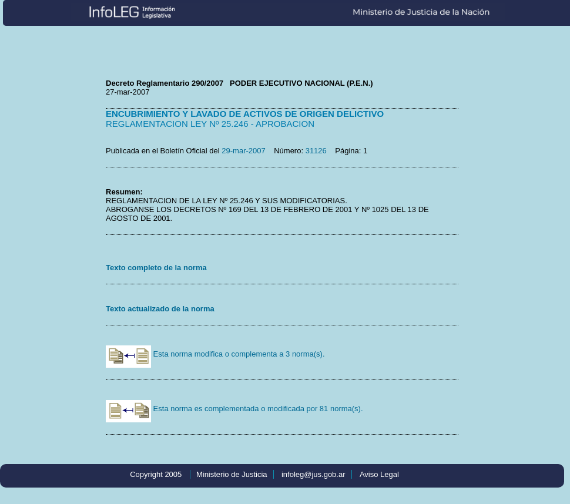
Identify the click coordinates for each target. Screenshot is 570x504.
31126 (316, 150)
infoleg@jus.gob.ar (313, 474)
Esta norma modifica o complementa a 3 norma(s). (215, 354)
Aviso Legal (379, 474)
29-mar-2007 (243, 150)
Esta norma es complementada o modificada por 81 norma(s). (234, 408)
